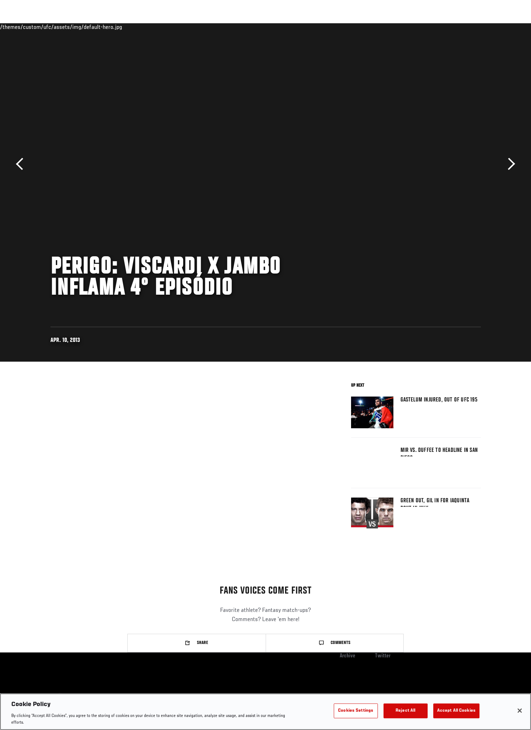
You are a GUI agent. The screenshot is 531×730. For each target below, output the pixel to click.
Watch (408, 27)
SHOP (465, 27)
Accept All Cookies (456, 710)
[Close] (519, 710)
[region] (265, 711)
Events (42, 27)
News (131, 27)
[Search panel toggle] (484, 27)
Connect (379, 27)
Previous (22, 164)
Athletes (104, 27)
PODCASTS (438, 27)
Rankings (73, 27)
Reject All (405, 710)
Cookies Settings (355, 710)
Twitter (383, 656)
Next (509, 164)
